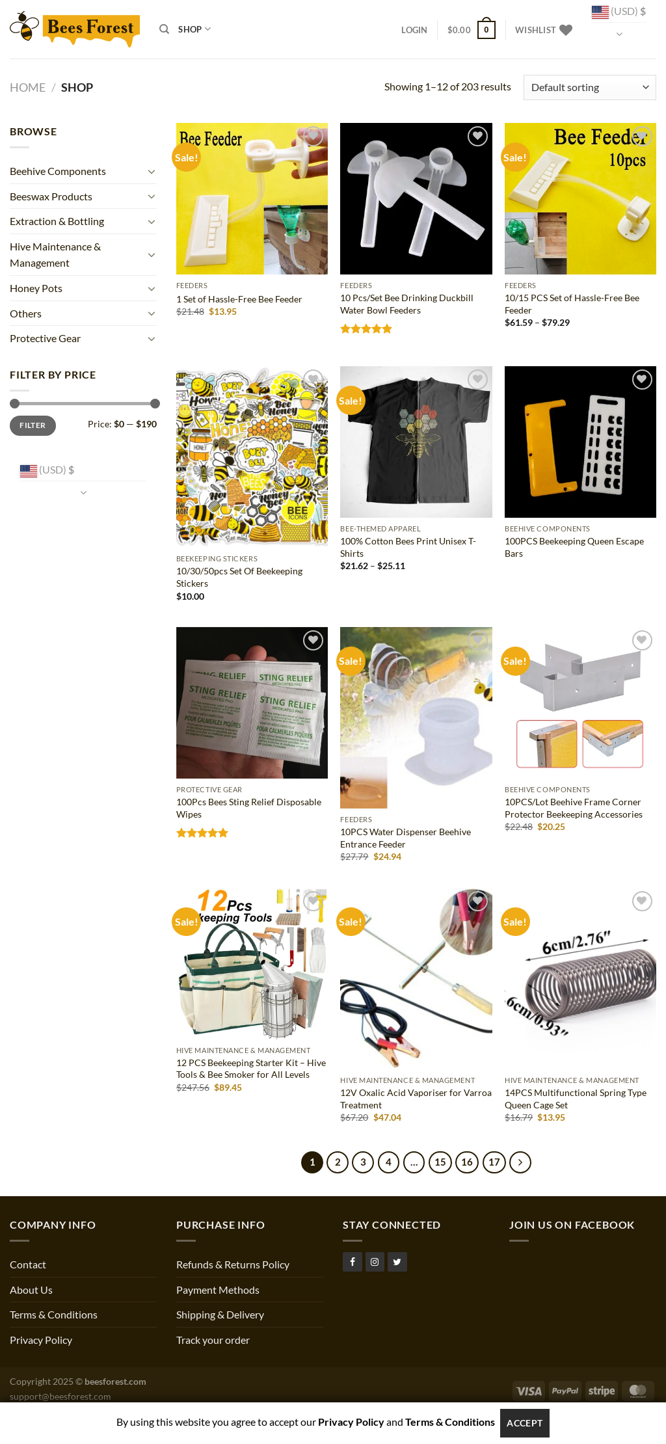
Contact (28, 1264)
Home (28, 87)
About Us (31, 1289)
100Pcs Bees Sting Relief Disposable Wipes (248, 808)
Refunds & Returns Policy (232, 1264)
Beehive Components (58, 171)
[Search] (164, 29)
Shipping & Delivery (220, 1314)
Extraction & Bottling (57, 221)
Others (26, 313)
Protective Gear (45, 338)
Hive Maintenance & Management (55, 254)
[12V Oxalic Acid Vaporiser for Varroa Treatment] (416, 978)
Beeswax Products (51, 196)
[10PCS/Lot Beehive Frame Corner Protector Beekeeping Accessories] (580, 703)
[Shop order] (590, 87)
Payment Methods (218, 1289)
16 (467, 1162)
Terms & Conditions (54, 1314)
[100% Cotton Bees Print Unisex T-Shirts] (416, 442)
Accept (525, 1422)
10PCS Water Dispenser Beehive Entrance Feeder (405, 837)
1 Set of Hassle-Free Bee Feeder (239, 298)
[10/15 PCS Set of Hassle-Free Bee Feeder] (580, 198)
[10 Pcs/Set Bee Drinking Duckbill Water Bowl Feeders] (416, 198)
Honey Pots (36, 288)
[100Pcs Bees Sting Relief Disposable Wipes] (252, 703)
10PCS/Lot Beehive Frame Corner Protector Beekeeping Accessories (574, 808)
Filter (33, 425)
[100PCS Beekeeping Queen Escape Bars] (580, 442)
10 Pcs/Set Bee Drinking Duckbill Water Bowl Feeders (406, 303)
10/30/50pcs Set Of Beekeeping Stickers (239, 577)
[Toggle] (151, 171)
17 (494, 1162)
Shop (194, 29)
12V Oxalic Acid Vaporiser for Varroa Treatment (416, 1098)
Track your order (213, 1339)
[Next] (520, 1162)
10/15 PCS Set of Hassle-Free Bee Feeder (572, 303)
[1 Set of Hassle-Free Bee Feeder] (252, 198)
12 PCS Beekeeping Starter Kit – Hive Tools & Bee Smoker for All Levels (251, 1068)
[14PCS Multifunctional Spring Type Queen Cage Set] (580, 978)
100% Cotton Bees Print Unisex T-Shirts (408, 547)
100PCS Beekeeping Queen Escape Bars (574, 547)
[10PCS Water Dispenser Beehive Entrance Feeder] (416, 718)
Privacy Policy (41, 1339)
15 (440, 1162)
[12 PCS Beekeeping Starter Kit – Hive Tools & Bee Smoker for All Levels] (252, 963)
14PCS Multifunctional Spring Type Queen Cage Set (575, 1098)
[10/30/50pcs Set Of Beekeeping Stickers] (252, 457)
